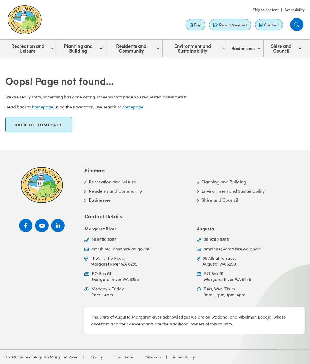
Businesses (243, 48)
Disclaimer (124, 357)
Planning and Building (78, 48)
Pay (195, 24)
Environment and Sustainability (192, 48)
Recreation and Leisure (27, 48)
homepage (42, 107)
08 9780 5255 (104, 239)
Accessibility (295, 9)
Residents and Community (131, 48)
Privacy (96, 357)
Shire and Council (281, 48)
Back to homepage (39, 124)
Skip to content (266, 9)
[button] (296, 24)
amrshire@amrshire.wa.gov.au (121, 249)
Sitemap (153, 357)
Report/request (230, 24)
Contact (269, 24)
